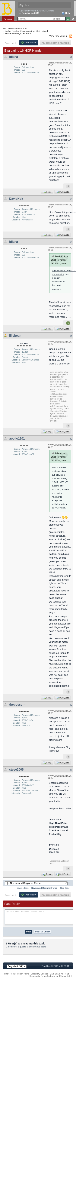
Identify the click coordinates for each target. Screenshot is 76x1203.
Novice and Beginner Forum (18, 33)
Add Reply (28, 42)
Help (66, 13)
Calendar (33, 23)
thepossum (17, 704)
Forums (8, 19)
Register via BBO (30, 13)
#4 (71, 336)
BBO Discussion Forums (15, 28)
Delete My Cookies (39, 974)
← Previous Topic (21, 888)
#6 (71, 705)
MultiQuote (62, 191)
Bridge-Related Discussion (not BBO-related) (27, 31)
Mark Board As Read (59, 974)
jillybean (15, 335)
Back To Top (10, 974)
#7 (71, 770)
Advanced (72, 19)
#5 (71, 439)
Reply (47, 191)
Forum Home (23, 974)
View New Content (58, 36)
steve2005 (16, 769)
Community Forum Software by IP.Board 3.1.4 (50, 976)
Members (20, 23)
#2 (71, 199)
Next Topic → (66, 888)
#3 (71, 242)
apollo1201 (17, 438)
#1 (71, 57)
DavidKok (16, 198)
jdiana (13, 56)
